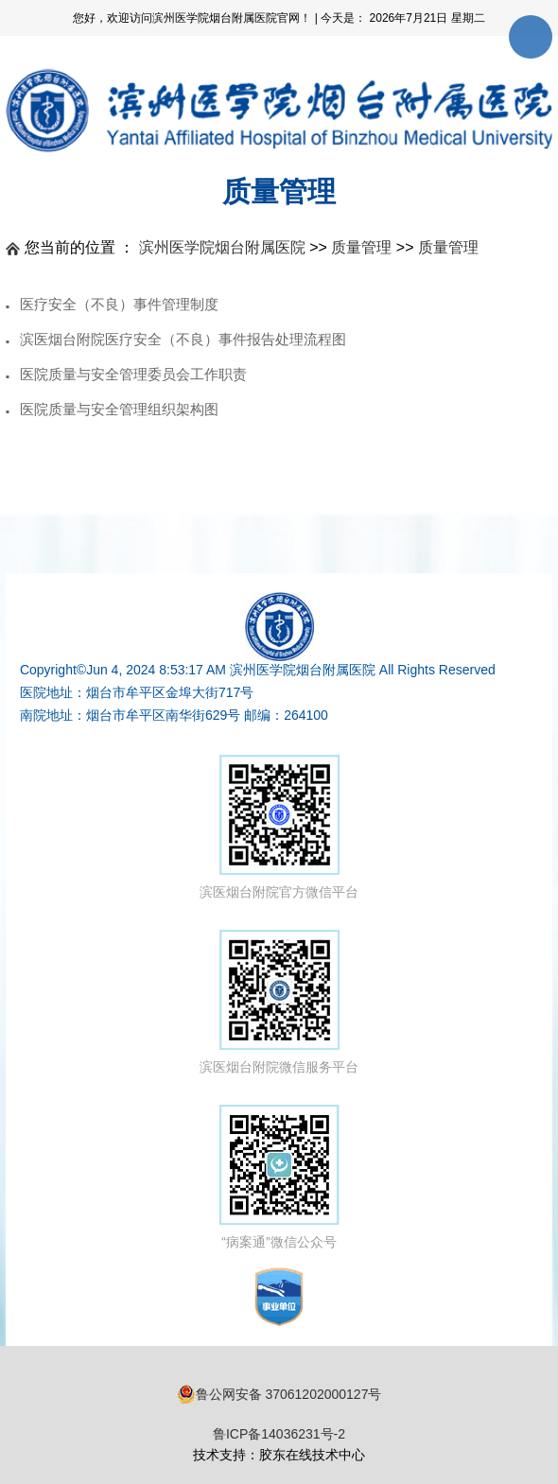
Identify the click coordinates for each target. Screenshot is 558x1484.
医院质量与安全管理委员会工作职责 (133, 374)
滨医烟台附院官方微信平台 (279, 827)
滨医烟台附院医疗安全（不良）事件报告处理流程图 (183, 339)
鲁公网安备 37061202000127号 (279, 1394)
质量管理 (361, 247)
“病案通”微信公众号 (279, 1177)
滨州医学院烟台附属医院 (222, 247)
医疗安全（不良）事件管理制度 (119, 304)
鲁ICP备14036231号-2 (279, 1433)
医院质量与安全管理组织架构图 (119, 409)
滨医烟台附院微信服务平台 (279, 1002)
